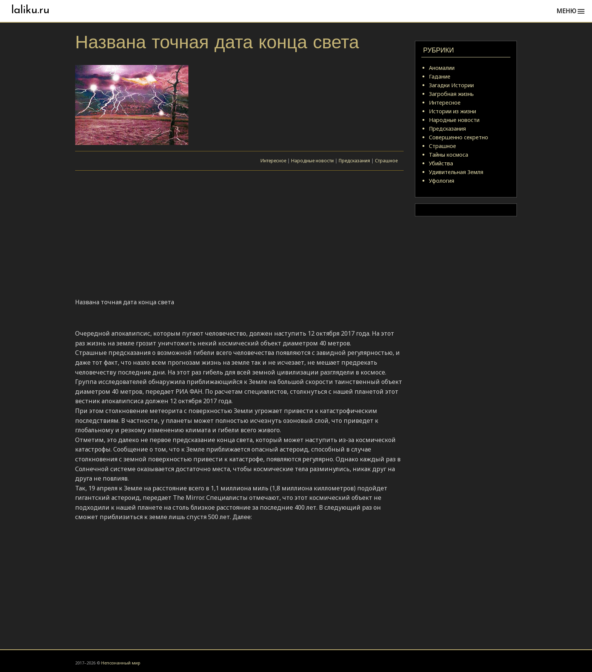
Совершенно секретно (458, 137)
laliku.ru (30, 10)
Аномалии (442, 67)
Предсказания (354, 160)
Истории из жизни (452, 111)
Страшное (386, 160)
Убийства (441, 163)
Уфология (441, 180)
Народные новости (312, 160)
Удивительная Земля (456, 172)
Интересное (273, 160)
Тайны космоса (448, 154)
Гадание (439, 76)
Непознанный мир (120, 663)
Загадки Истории (451, 85)
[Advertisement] (239, 235)
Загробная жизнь (451, 93)
